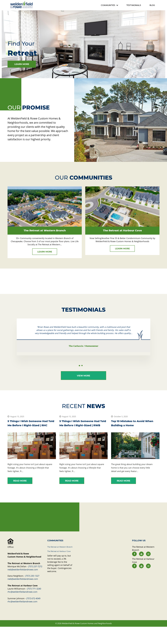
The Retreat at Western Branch (59, 547)
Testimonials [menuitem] (133, 5)
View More (83, 375)
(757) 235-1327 (32, 576)
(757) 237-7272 (35, 566)
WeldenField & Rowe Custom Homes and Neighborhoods (87, 623)
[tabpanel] (83, 44)
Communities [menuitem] (108, 5)
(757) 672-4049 (33, 598)
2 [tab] (82, 365)
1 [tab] (10, 70)
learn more (21, 64)
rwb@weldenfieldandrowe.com (23, 569)
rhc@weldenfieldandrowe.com (22, 592)
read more (20, 481)
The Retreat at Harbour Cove (59, 552)
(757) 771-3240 (34, 588)
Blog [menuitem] (152, 5)
